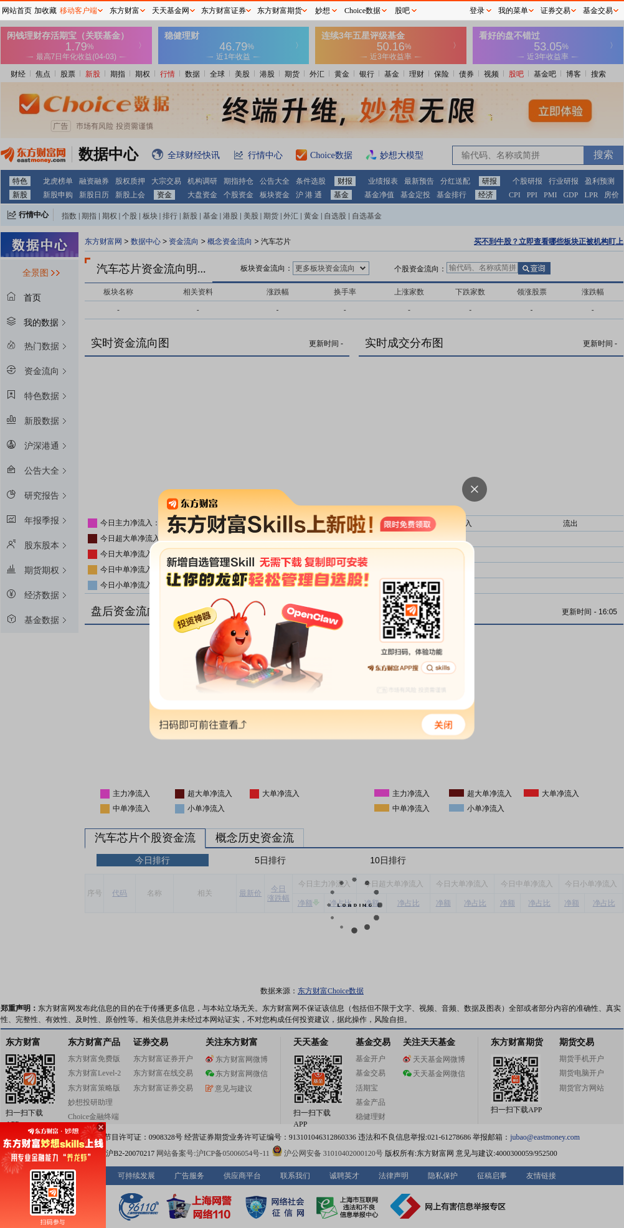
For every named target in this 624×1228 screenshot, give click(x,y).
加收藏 (45, 10)
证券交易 (555, 10)
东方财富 (124, 10)
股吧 (402, 10)
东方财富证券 (223, 10)
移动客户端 (78, 10)
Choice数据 (362, 10)
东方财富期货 (279, 10)
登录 (477, 10)
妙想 (322, 10)
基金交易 (598, 10)
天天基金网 (170, 10)
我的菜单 (513, 10)
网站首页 (17, 10)
